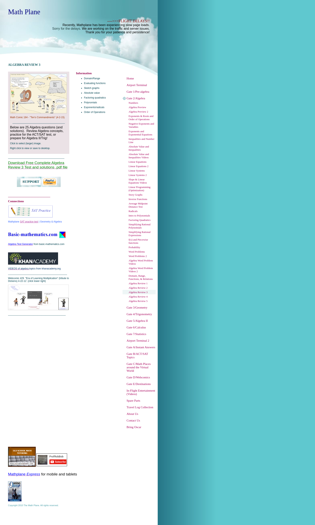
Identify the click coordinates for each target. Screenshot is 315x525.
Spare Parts (133, 400)
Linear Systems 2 (138, 175)
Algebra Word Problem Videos (141, 262)
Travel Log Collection (140, 407)
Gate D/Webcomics (138, 377)
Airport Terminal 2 (138, 340)
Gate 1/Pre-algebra (138, 91)
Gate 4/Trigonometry (139, 314)
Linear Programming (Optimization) (139, 189)
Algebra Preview (137, 107)
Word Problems (137, 251)
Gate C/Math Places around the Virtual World (139, 367)
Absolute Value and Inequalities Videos (139, 156)
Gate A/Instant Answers (141, 347)
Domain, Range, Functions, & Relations (141, 277)
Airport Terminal (137, 85)
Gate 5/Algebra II (137, 320)
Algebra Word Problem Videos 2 (141, 270)
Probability (134, 247)
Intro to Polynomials (139, 215)
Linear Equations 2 (138, 166)
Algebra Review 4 (138, 296)
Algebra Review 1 (138, 283)
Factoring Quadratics (139, 219)
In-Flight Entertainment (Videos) (141, 392)
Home (130, 78)
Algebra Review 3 (138, 292)
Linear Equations (137, 161)
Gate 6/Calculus (136, 327)
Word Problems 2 (138, 256)
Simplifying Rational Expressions (139, 234)
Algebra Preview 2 (138, 111)
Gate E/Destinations (139, 384)
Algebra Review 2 (138, 287)
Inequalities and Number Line (141, 140)
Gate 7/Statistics (136, 334)
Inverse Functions (138, 199)
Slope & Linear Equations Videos (138, 181)
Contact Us (133, 420)
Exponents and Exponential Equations (140, 133)
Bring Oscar (134, 427)
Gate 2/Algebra (136, 98)
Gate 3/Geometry (137, 307)
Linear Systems (137, 170)
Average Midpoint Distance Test (138, 205)
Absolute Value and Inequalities (139, 148)
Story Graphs (135, 194)
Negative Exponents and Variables (141, 125)
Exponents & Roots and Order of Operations (141, 118)
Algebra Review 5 (138, 301)
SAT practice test (29, 221)
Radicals (133, 211)
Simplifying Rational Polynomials (139, 226)
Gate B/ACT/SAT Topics (137, 355)
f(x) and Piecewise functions (138, 241)
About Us (132, 413)
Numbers (133, 102)
